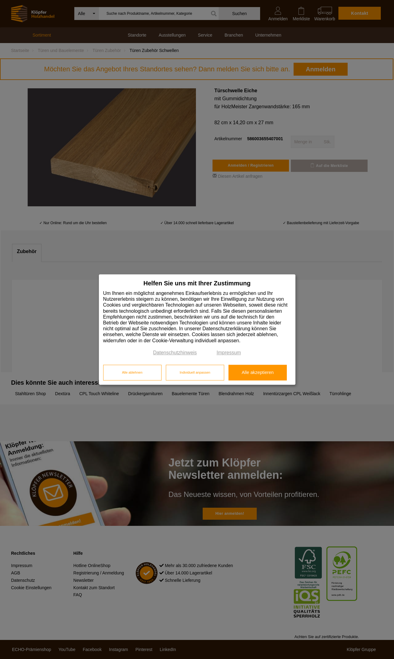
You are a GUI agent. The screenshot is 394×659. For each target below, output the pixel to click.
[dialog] (197, 329)
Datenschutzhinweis (175, 352)
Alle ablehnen (132, 373)
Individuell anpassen (195, 373)
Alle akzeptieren (258, 372)
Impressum (229, 352)
